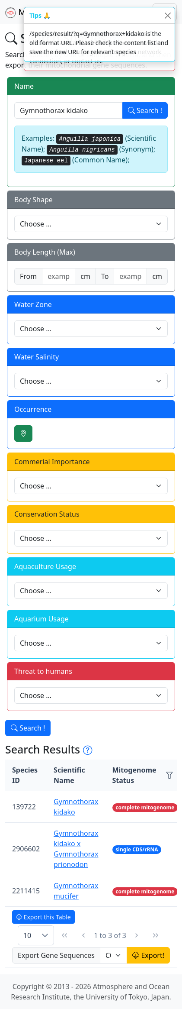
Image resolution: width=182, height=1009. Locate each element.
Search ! (145, 110)
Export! (148, 955)
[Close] (167, 15)
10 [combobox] (27, 935)
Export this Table (43, 917)
